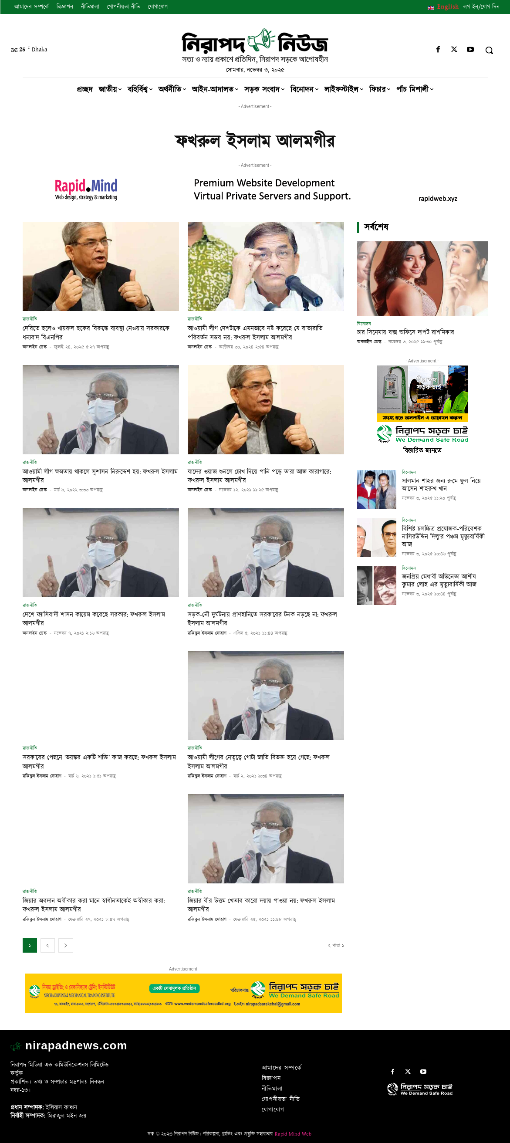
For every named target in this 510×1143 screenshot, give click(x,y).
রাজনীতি (30, 319)
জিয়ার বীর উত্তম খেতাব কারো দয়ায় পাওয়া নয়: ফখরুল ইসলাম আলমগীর (263, 905)
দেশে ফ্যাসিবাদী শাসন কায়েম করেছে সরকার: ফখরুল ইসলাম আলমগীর (95, 619)
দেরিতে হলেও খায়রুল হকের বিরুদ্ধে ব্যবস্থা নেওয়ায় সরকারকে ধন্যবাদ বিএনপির (93, 332)
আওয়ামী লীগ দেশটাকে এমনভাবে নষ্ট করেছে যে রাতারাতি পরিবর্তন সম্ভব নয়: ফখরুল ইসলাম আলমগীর (266, 332)
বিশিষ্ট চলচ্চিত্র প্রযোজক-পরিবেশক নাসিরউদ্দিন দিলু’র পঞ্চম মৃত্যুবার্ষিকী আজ (441, 536)
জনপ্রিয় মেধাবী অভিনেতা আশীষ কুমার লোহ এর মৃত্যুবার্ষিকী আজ (444, 580)
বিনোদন (364, 323)
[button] (489, 50)
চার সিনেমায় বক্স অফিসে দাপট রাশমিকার (405, 332)
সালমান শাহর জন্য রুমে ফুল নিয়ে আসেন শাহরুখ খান (439, 485)
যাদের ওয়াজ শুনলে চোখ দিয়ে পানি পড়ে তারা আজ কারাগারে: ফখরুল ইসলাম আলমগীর (257, 476)
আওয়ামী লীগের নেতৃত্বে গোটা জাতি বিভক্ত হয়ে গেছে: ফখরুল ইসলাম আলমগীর (259, 761)
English (448, 7)
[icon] (443, 1097)
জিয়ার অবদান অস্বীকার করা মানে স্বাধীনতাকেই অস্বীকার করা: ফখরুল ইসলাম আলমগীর (99, 905)
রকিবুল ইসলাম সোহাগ (207, 633)
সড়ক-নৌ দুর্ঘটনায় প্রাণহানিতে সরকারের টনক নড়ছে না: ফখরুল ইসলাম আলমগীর (263, 619)
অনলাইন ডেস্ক (35, 347)
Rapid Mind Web (293, 1134)
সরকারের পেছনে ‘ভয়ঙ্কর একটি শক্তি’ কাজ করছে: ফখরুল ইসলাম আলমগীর (101, 761)
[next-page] (65, 945)
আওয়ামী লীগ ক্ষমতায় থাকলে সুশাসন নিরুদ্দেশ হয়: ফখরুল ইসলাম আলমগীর (91, 476)
